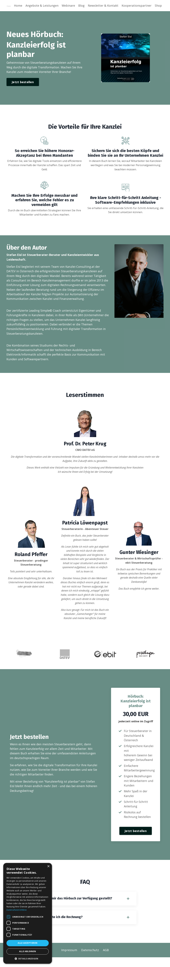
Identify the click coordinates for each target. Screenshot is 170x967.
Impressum (69, 960)
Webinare (68, 5)
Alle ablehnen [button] (27, 951)
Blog (81, 5)
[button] (27, 959)
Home (18, 5)
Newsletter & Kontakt (103, 5)
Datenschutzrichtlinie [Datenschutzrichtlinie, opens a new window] (16, 909)
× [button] (48, 866)
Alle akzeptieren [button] (27, 943)
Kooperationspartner (136, 5)
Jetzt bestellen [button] (23, 82)
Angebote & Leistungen (41, 5)
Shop (158, 5)
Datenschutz (90, 960)
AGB (106, 960)
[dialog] (27, 913)
